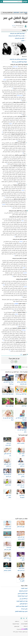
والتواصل (16, 304)
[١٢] (3, 340)
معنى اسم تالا (24, 609)
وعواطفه (23, 330)
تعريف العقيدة (24, 588)
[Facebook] (26, 618)
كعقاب (22, 190)
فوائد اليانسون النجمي (22, 593)
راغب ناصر (14, 25)
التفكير (16, 314)
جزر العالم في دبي (23, 599)
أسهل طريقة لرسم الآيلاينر (21, 606)
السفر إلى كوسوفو (23, 591)
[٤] (2, 132)
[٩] (12, 276)
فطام (24, 268)
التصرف (3, 204)
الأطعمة (25, 273)
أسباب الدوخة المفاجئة (22, 596)
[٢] (12, 88)
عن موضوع (17, 621)
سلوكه (4, 80)
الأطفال (21, 241)
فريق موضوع (16, 626)
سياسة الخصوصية (16, 624)
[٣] (21, 114)
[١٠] (22, 296)
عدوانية (10, 124)
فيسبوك (16, 367)
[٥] (17, 141)
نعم (16, 362)
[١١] (13, 310)
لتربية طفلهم (20, 95)
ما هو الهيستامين (23, 604)
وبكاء (22, 221)
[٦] (17, 183)
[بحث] (21, 1)
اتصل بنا (25, 621)
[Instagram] (21, 618)
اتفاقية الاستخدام (24, 624)
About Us (25, 626)
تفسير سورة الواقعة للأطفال (21, 611)
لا (12, 362)
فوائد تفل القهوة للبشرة (22, 601)
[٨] (14, 255)
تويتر (13, 367)
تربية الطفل (15, 67)
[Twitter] (24, 618)
